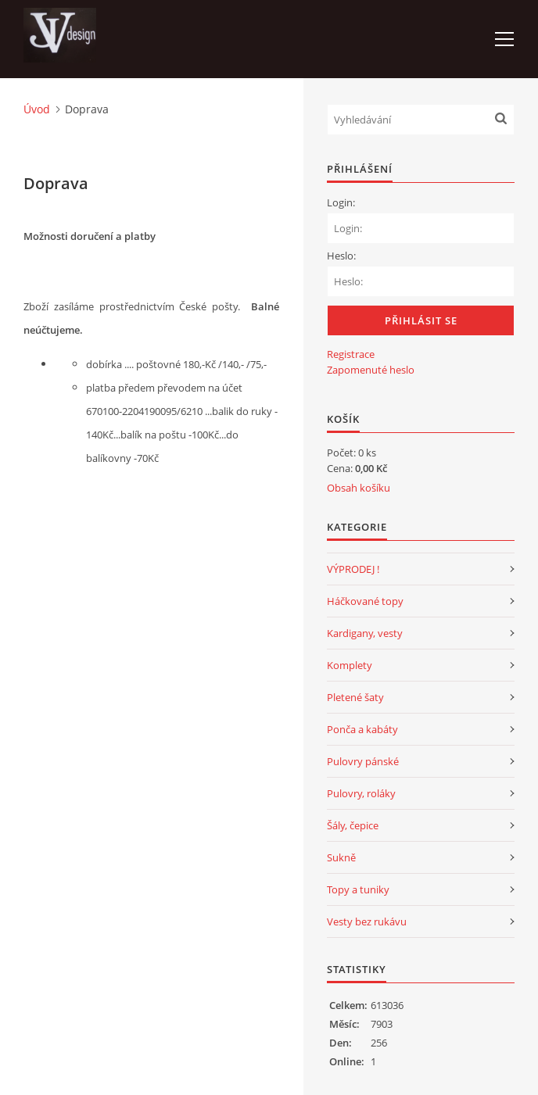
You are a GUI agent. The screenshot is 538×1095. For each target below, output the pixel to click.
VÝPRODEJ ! (353, 569)
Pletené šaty (355, 697)
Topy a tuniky (358, 889)
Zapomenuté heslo (370, 370)
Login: (341, 202)
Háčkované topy (365, 601)
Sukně (341, 857)
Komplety (349, 665)
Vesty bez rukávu (367, 921)
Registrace (351, 354)
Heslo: (341, 256)
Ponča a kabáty (362, 729)
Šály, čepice (352, 825)
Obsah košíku (358, 488)
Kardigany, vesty (365, 633)
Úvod (36, 109)
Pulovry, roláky (361, 793)
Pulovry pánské (363, 761)
